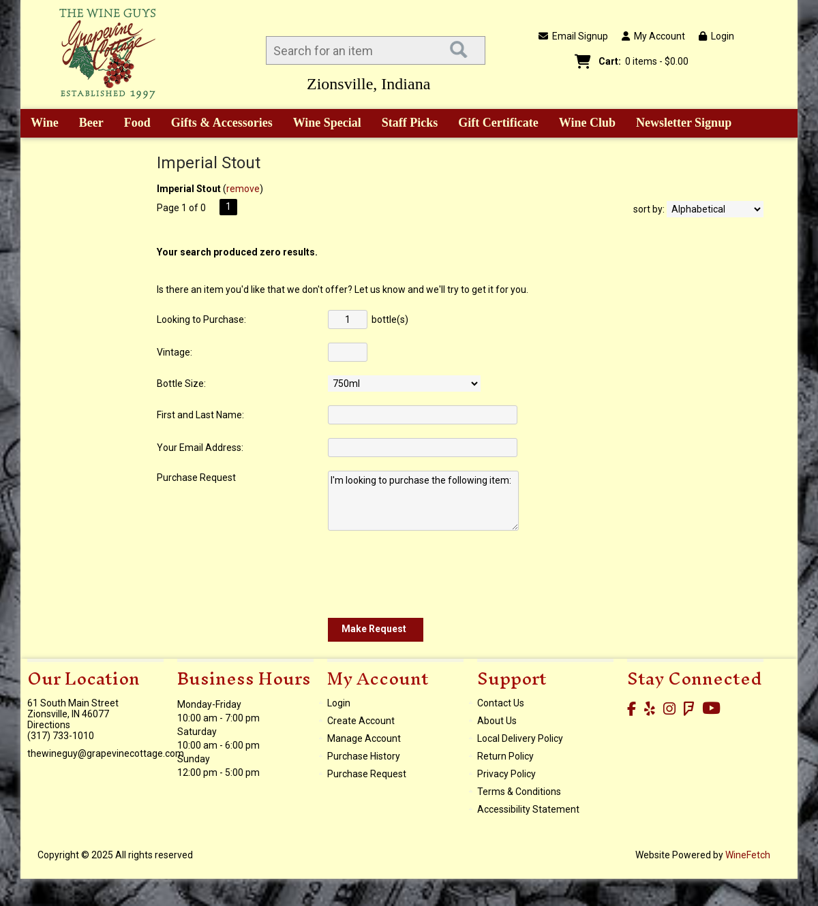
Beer (86, 124)
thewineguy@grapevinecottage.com (105, 753)
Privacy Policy (506, 773)
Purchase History (363, 756)
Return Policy (505, 756)
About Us (497, 720)
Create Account (361, 720)
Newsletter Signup (683, 122)
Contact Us (500, 703)
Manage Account (364, 738)
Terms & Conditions (519, 791)
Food (133, 124)
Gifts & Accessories (217, 124)
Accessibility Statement (528, 809)
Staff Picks (410, 122)
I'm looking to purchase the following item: (423, 501)
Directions (48, 724)
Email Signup (573, 36)
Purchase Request (366, 773)
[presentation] (431, 574)
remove (243, 188)
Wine (39, 124)
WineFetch (747, 854)
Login (716, 36)
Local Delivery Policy (520, 738)
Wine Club (583, 124)
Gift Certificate (498, 122)
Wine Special (327, 122)
